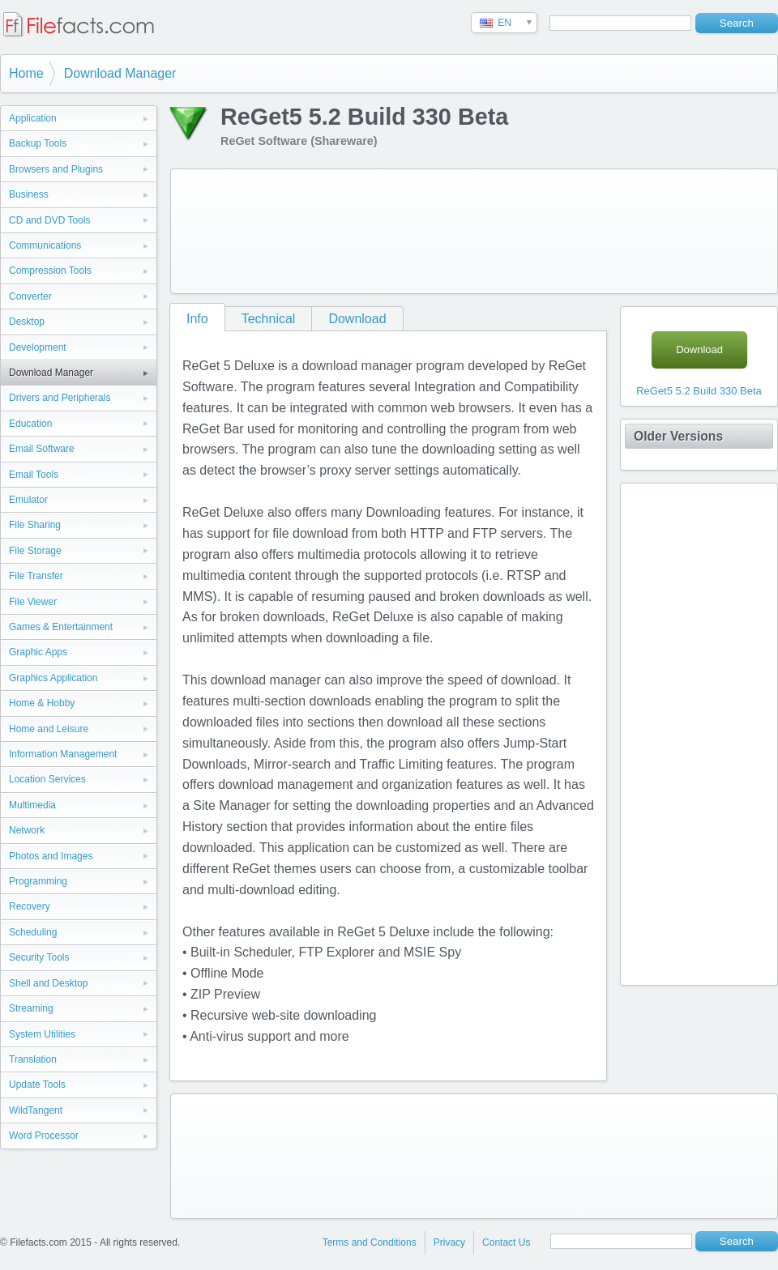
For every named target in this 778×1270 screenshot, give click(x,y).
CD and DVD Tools (50, 220)
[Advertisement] (241, 228)
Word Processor (44, 1135)
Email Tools (33, 474)
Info (197, 319)
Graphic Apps (38, 652)
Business (29, 194)
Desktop (27, 321)
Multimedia (32, 805)
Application (33, 118)
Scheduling (33, 932)
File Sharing (35, 525)
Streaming (31, 1008)
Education (30, 423)
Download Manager (120, 73)
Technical (269, 319)
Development (37, 347)
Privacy (449, 1242)
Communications (45, 245)
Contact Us (506, 1242)
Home (26, 73)
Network (27, 830)
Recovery (29, 906)
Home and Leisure (48, 729)
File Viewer (33, 601)
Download (357, 319)
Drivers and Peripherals (59, 397)
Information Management (63, 754)
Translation (33, 1059)
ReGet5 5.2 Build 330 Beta (699, 391)
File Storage (35, 550)
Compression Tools (50, 270)
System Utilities (42, 1034)
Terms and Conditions (370, 1242)
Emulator (28, 499)
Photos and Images (50, 856)
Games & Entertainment (61, 627)
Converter (30, 296)
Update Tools (37, 1084)
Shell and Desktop (48, 983)
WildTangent (35, 1110)
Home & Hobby (42, 703)
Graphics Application (53, 678)
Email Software (42, 448)
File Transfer (36, 576)
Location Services (47, 779)
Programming (38, 881)
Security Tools (39, 957)
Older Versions (678, 436)
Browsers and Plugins (56, 169)
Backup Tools (37, 143)
